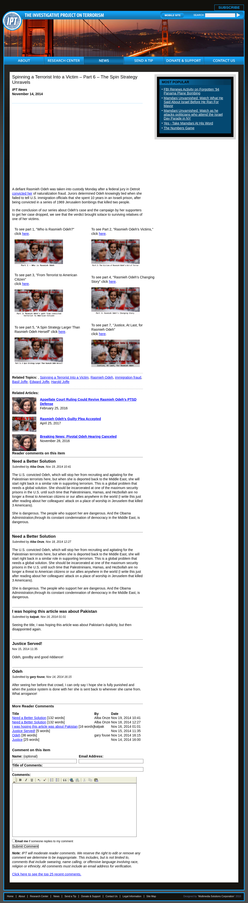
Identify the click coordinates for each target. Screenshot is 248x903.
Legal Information (132, 896)
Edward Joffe (39, 382)
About (22, 896)
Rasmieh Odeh (102, 377)
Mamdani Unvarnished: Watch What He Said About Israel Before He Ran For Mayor (193, 102)
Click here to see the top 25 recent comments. (46, 874)
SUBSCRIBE (229, 7)
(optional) (25, 756)
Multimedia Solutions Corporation (216, 896)
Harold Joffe (60, 382)
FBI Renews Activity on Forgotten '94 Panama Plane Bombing (191, 91)
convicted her (22, 193)
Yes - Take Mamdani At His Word (188, 123)
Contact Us (111, 896)
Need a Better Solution (29, 718)
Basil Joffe (20, 382)
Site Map (151, 896)
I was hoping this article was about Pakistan (45, 726)
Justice (17, 740)
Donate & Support (91, 896)
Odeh (16, 735)
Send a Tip (70, 896)
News (56, 896)
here (25, 234)
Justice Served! (23, 731)
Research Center (39, 896)
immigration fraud (128, 377)
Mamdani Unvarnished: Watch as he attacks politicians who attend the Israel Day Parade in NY (193, 114)
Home (10, 896)
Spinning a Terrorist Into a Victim (64, 377)
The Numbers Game (179, 128)
